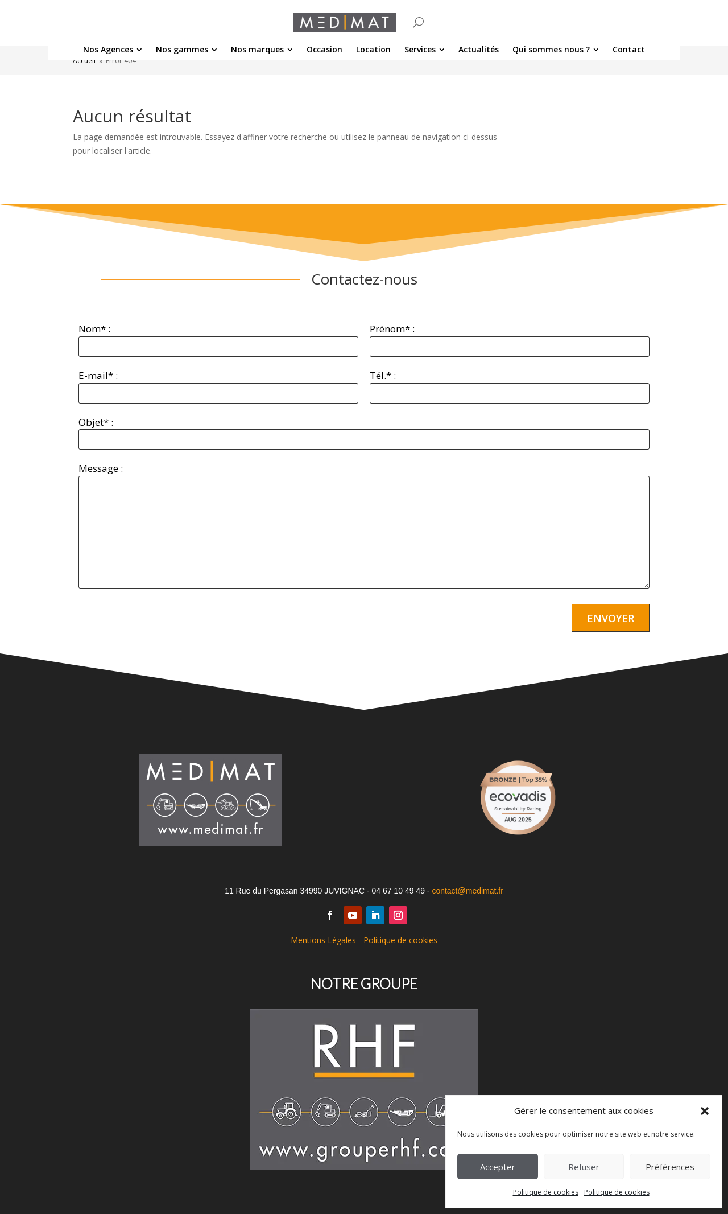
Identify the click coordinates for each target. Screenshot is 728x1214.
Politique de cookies (545, 1192)
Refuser (583, 1166)
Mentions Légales (323, 940)
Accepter (497, 1166)
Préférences (670, 1166)
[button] (704, 1111)
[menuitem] (112, 49)
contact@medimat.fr (467, 890)
